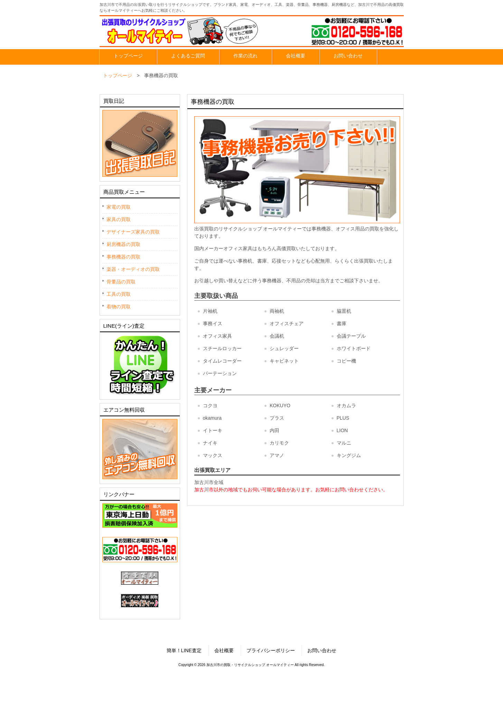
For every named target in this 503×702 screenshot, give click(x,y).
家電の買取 (118, 207)
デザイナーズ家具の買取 (133, 232)
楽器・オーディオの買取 (133, 269)
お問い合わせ (321, 650)
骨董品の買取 (121, 281)
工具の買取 (118, 294)
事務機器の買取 (123, 256)
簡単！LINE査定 (184, 650)
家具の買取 (118, 219)
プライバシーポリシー (270, 650)
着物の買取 (118, 306)
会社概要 (224, 650)
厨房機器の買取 (123, 244)
